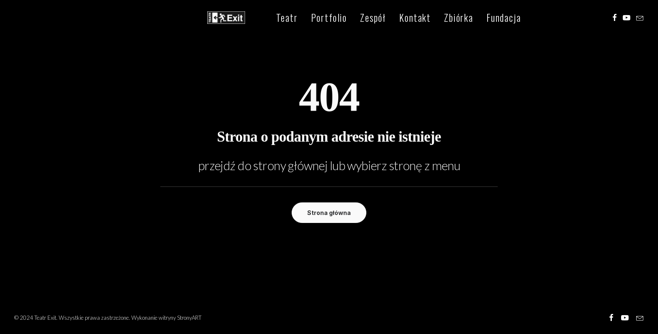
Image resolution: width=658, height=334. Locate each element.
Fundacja (488, 18)
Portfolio (314, 18)
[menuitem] (271, 18)
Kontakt (400, 18)
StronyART (189, 317)
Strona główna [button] (329, 212)
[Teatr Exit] (218, 18)
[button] (614, 18)
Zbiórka (443, 18)
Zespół (358, 18)
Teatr (271, 18)
